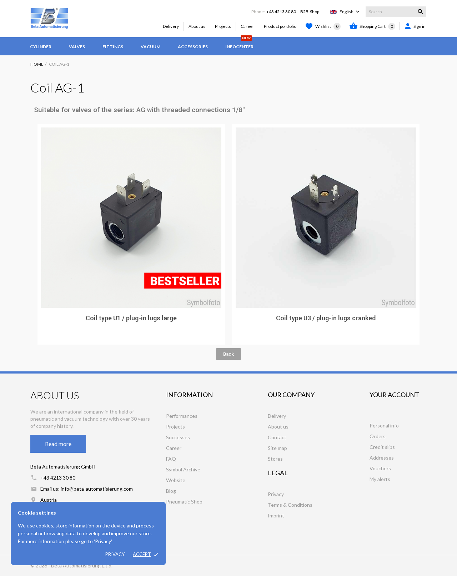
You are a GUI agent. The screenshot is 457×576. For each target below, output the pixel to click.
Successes (178, 437)
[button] (228, 354)
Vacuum (150, 46)
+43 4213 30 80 (281, 11)
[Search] (396, 11)
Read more (58, 443)
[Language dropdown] (350, 12)
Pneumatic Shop (184, 502)
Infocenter (239, 43)
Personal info (384, 425)
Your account (394, 395)
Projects (223, 26)
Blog (171, 491)
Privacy (115, 554)
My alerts (380, 479)
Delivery (171, 26)
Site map (277, 448)
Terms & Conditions (290, 505)
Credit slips (382, 447)
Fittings (112, 46)
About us (197, 26)
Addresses (382, 458)
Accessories (193, 46)
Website (175, 480)
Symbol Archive (183, 469)
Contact (277, 437)
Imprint (276, 515)
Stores (275, 459)
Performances (181, 416)
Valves (77, 46)
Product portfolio (280, 26)
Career (247, 26)
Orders (378, 436)
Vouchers (380, 468)
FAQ (171, 459)
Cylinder (40, 46)
